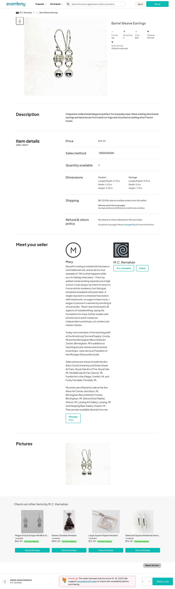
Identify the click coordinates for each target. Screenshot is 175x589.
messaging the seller (87, 581)
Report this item (152, 565)
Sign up (157, 4)
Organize (40, 4)
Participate (56, 4)
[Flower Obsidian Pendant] (69, 521)
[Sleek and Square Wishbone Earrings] (142, 521)
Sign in (140, 4)
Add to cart (163, 581)
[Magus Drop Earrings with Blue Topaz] (32, 521)
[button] (40, 4)
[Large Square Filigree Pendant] (106, 521)
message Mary (130, 224)
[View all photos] (65, 58)
